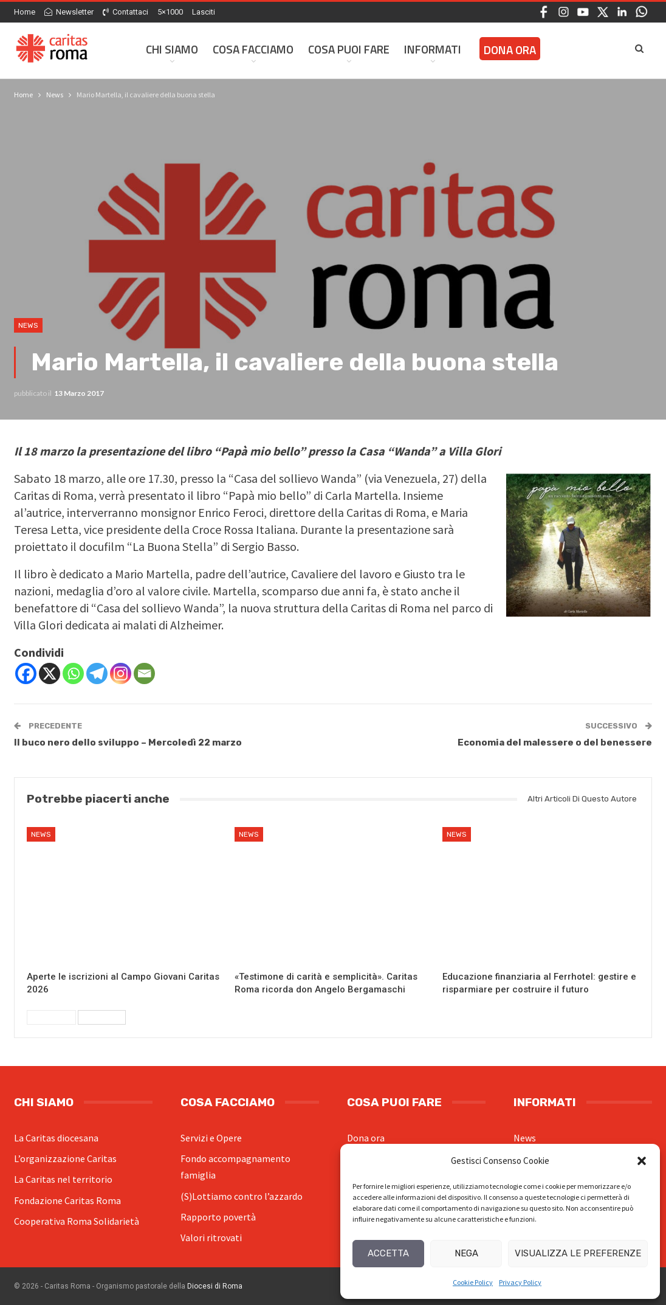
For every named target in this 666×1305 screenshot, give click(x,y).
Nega (466, 1253)
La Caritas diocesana (56, 1138)
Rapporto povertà (218, 1217)
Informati (432, 49)
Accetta (388, 1253)
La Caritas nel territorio (63, 1179)
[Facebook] (25, 673)
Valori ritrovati (211, 1237)
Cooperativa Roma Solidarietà (76, 1221)
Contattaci (125, 11)
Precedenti (51, 1017)
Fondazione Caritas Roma (67, 1200)
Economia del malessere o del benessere (555, 742)
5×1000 (170, 11)
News (28, 325)
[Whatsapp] (73, 673)
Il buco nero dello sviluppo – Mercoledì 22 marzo (128, 742)
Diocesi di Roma (214, 1286)
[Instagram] (120, 673)
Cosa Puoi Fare (349, 49)
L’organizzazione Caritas (65, 1158)
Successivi (102, 1017)
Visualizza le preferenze (578, 1253)
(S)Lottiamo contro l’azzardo (241, 1196)
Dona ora (366, 1138)
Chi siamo (172, 49)
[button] (642, 1161)
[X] (49, 673)
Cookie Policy (473, 1282)
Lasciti (203, 11)
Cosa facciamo (253, 49)
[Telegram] (97, 673)
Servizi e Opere (211, 1138)
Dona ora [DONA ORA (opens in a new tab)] (510, 49)
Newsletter (69, 11)
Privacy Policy (520, 1282)
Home (24, 11)
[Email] (144, 673)
